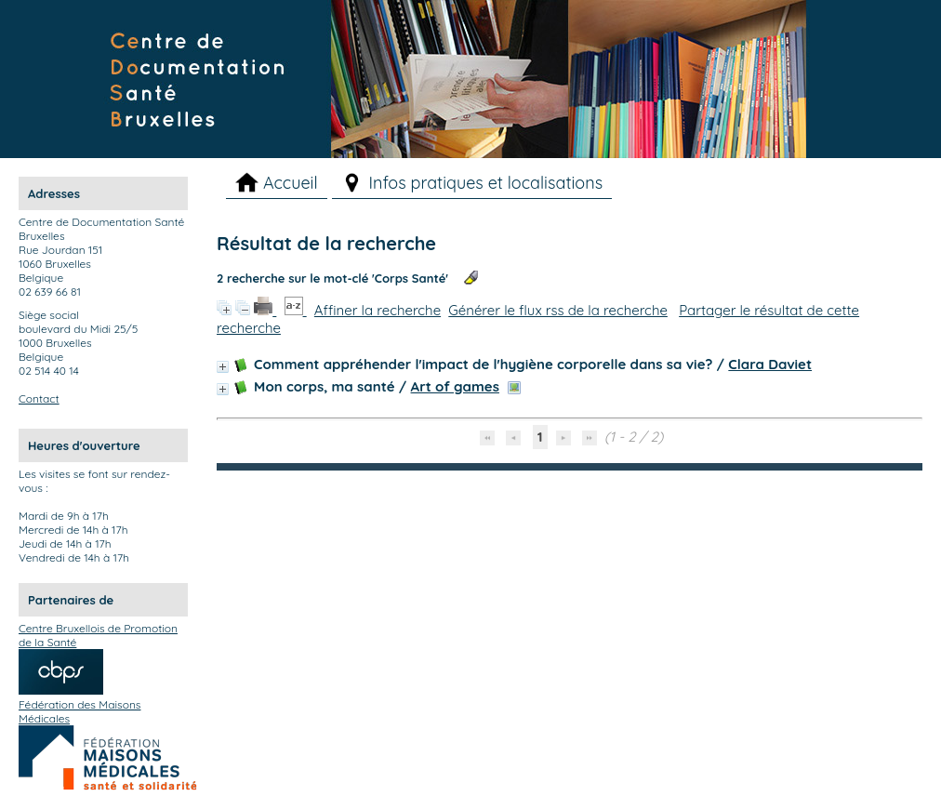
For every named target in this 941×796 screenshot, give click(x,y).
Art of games (455, 386)
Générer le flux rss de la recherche (558, 310)
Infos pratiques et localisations (486, 182)
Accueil (290, 182)
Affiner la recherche (377, 310)
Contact (39, 398)
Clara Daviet (770, 364)
